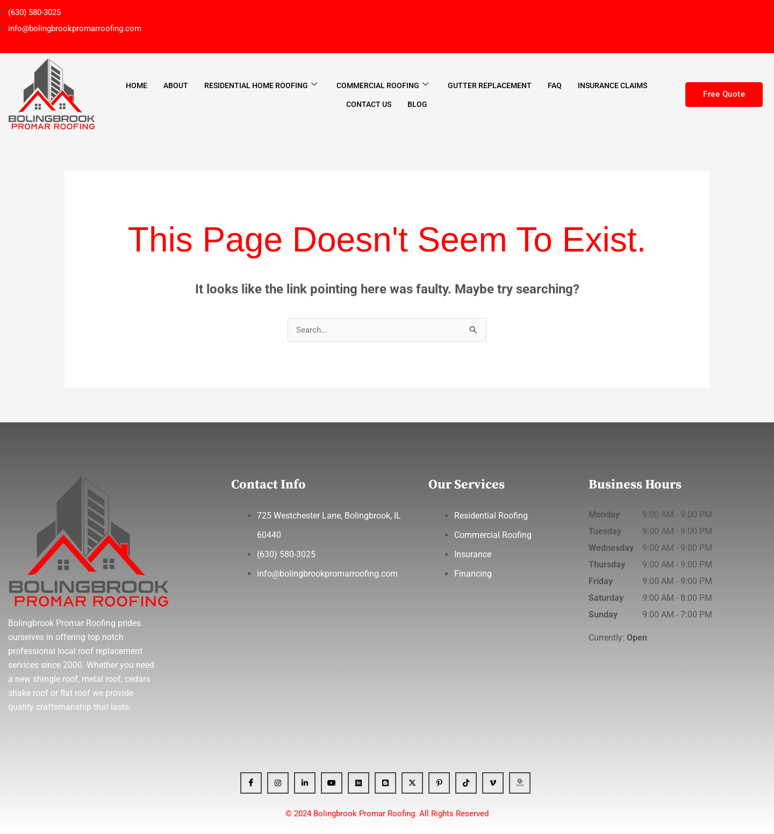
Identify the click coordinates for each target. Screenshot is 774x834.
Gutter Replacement (490, 85)
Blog (417, 104)
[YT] (331, 783)
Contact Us (368, 104)
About (175, 85)
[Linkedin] (305, 783)
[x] (412, 783)
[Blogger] (385, 783)
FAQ (555, 85)
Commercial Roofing (382, 85)
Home (136, 85)
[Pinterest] (439, 783)
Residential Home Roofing (260, 85)
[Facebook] (251, 783)
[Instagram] (278, 783)
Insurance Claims (612, 85)
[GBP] (520, 783)
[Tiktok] (466, 783)
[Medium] (358, 783)
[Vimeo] (493, 783)
